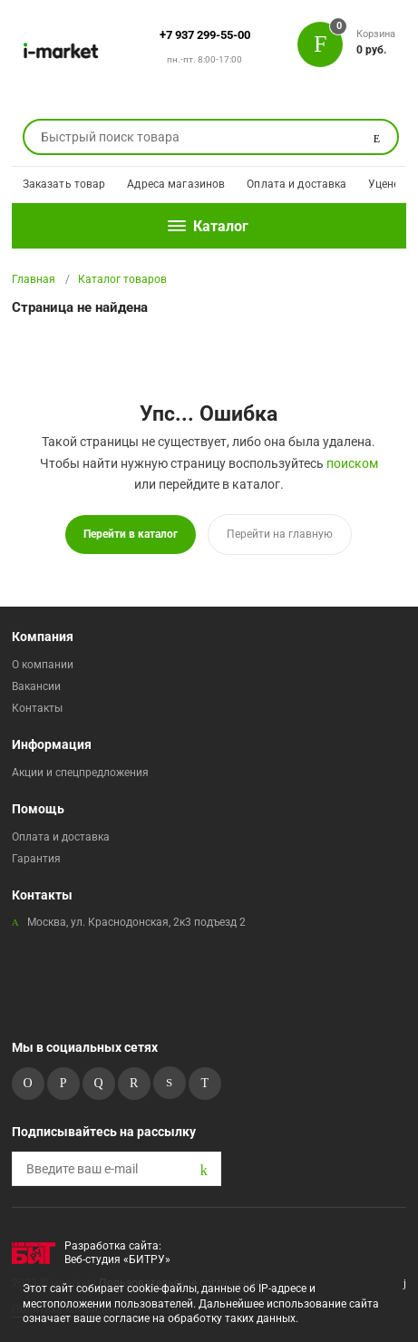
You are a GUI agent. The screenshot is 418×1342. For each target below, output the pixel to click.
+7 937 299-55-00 (205, 35)
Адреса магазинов (176, 184)
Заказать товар (64, 184)
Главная (33, 279)
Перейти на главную (280, 534)
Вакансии (36, 686)
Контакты (37, 708)
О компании (42, 664)
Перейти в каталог (130, 534)
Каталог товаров (122, 279)
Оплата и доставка (296, 184)
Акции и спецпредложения (80, 772)
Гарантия (36, 858)
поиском (352, 463)
